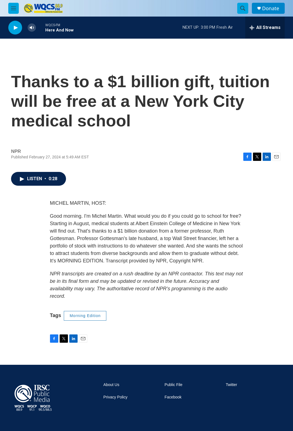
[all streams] (265, 28)
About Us (111, 385)
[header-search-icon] (242, 8)
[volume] (31, 28)
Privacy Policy (115, 397)
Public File (174, 385)
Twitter (231, 385)
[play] (15, 28)
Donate (270, 8)
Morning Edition (85, 315)
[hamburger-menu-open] (13, 8)
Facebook (173, 397)
